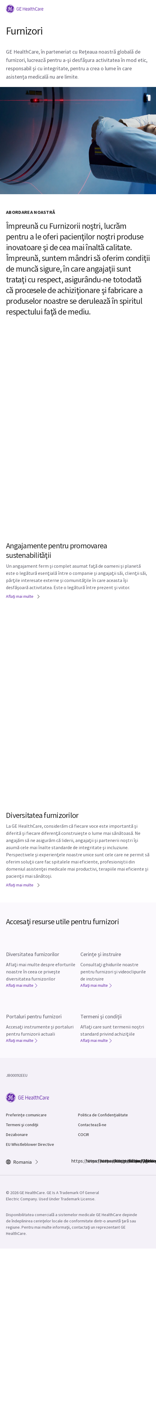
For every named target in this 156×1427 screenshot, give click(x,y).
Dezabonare (17, 1134)
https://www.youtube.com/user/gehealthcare (132, 1161)
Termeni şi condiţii (22, 1124)
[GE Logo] (24, 8)
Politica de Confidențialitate (103, 1115)
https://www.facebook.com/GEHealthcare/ (74, 1161)
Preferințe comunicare (26, 1115)
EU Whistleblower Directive (30, 1144)
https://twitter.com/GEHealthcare (103, 1161)
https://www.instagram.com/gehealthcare (89, 1161)
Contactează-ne (92, 1124)
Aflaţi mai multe (23, 596)
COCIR (83, 1134)
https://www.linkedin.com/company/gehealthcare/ (117, 1161)
